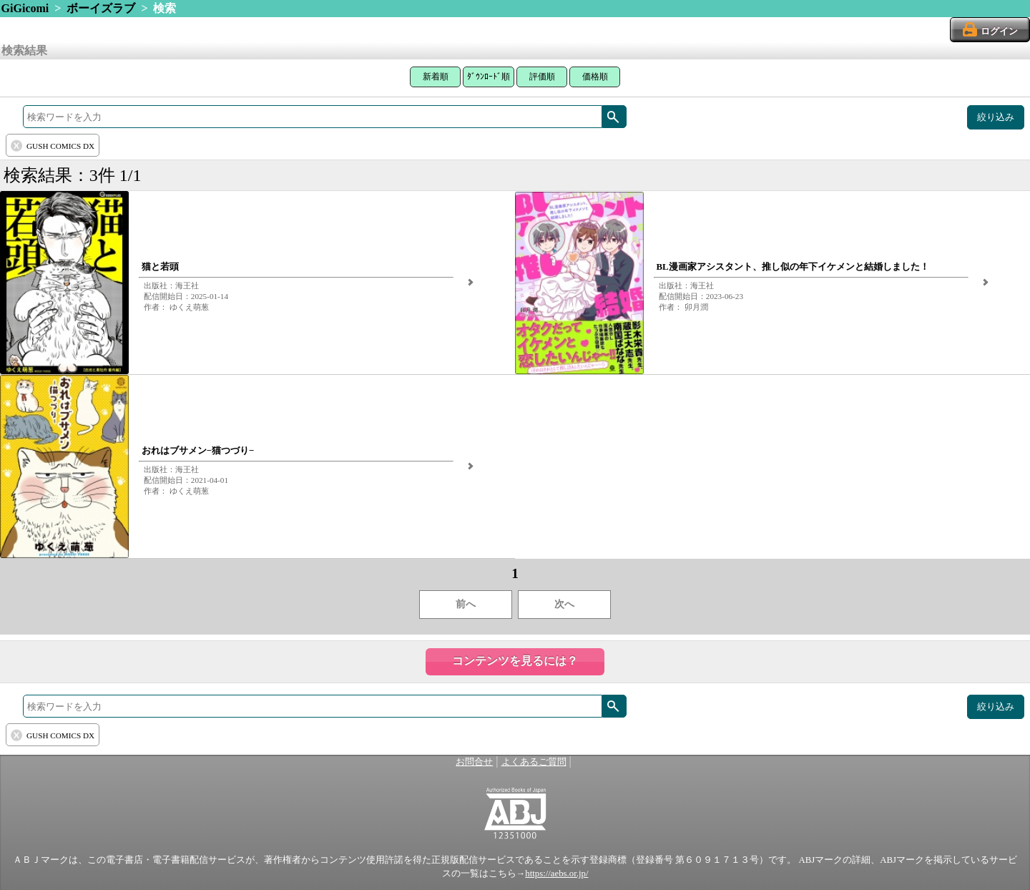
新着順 (435, 77)
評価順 (542, 77)
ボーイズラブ (101, 8)
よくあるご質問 (533, 762)
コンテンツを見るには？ (515, 661)
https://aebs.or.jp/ (556, 874)
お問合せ (474, 762)
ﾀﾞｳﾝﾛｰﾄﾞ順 (488, 77)
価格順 (595, 77)
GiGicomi (25, 8)
